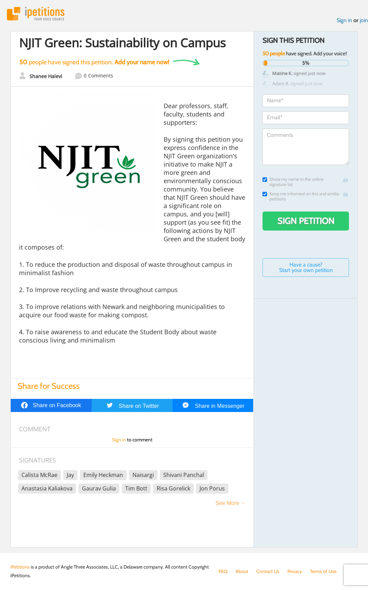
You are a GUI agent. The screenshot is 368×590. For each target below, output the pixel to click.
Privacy (294, 571)
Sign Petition (305, 221)
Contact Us (267, 571)
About (242, 571)
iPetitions (35, 13)
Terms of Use (323, 571)
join (364, 20)
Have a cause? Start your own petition (306, 267)
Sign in (344, 20)
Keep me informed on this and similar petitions (301, 196)
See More (227, 503)
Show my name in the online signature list (293, 182)
